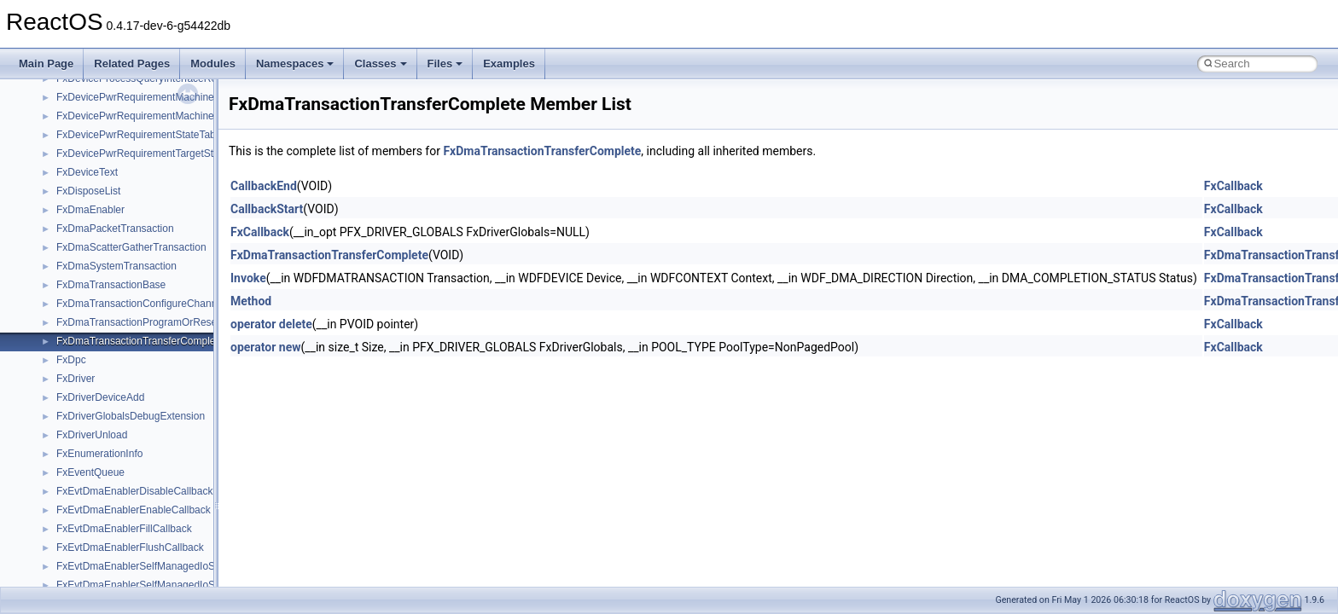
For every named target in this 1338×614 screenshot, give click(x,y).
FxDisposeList (88, 191)
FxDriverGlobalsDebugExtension (130, 416)
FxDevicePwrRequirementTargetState (142, 153)
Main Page (46, 63)
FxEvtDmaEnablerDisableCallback (134, 491)
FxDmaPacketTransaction (115, 229)
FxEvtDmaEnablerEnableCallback (133, 510)
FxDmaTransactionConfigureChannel (140, 304)
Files (445, 63)
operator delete (271, 324)
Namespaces (295, 63)
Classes (380, 63)
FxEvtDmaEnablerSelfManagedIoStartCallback (162, 566)
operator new (265, 347)
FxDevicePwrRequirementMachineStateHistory (163, 116)
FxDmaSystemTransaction (116, 266)
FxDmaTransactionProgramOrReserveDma (154, 322)
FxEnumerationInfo (99, 454)
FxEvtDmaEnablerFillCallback (124, 529)
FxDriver (75, 379)
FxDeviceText (87, 172)
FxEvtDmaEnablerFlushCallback (130, 547)
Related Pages (132, 63)
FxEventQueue (90, 472)
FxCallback (1233, 186)
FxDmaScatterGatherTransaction (131, 247)
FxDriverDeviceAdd (100, 397)
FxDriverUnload (91, 435)
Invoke (248, 278)
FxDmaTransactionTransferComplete (140, 341)
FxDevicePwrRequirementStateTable (140, 135)
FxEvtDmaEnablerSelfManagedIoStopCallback (162, 585)
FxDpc (71, 360)
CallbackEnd (263, 186)
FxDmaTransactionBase (111, 285)
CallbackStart (266, 209)
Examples (509, 63)
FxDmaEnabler (90, 210)
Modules (213, 63)
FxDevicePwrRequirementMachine (135, 97)
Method (250, 301)
